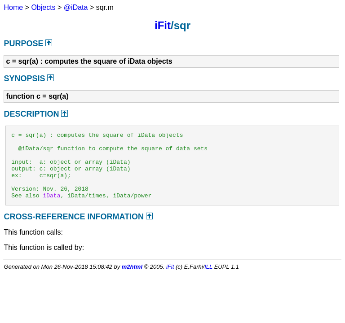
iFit (163, 25)
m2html (132, 280)
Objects (43, 7)
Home (13, 7)
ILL (208, 280)
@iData (76, 7)
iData (51, 209)
